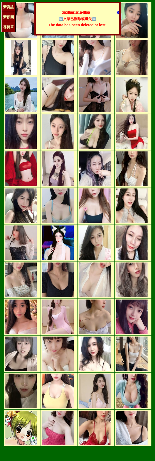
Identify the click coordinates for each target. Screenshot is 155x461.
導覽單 (8, 27)
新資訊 (8, 7)
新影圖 (8, 17)
